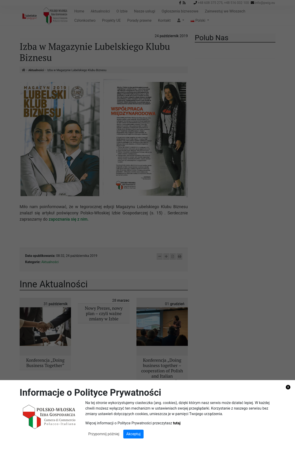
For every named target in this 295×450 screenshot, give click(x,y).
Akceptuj (133, 434)
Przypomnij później (103, 434)
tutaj (177, 423)
